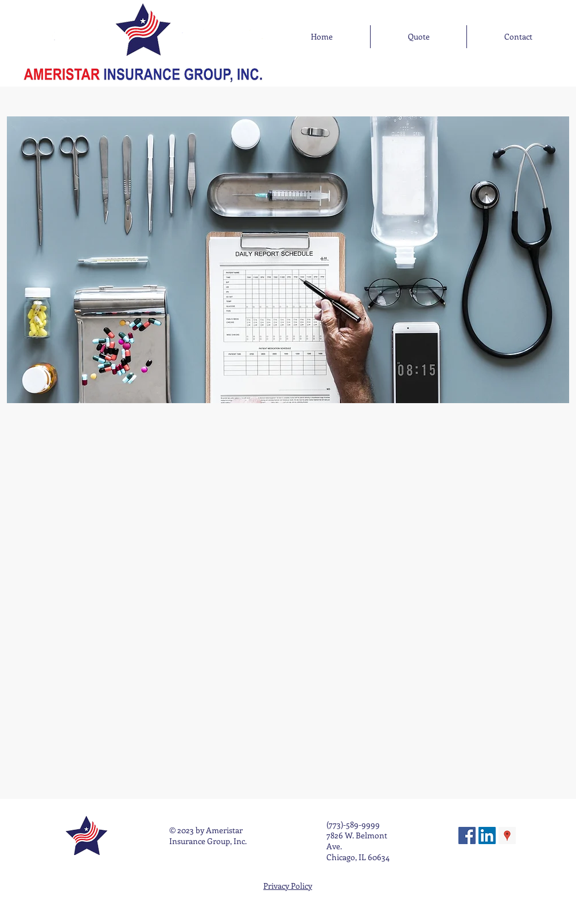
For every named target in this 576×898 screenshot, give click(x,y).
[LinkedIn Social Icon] (487, 835)
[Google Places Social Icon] (507, 835)
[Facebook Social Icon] (467, 835)
